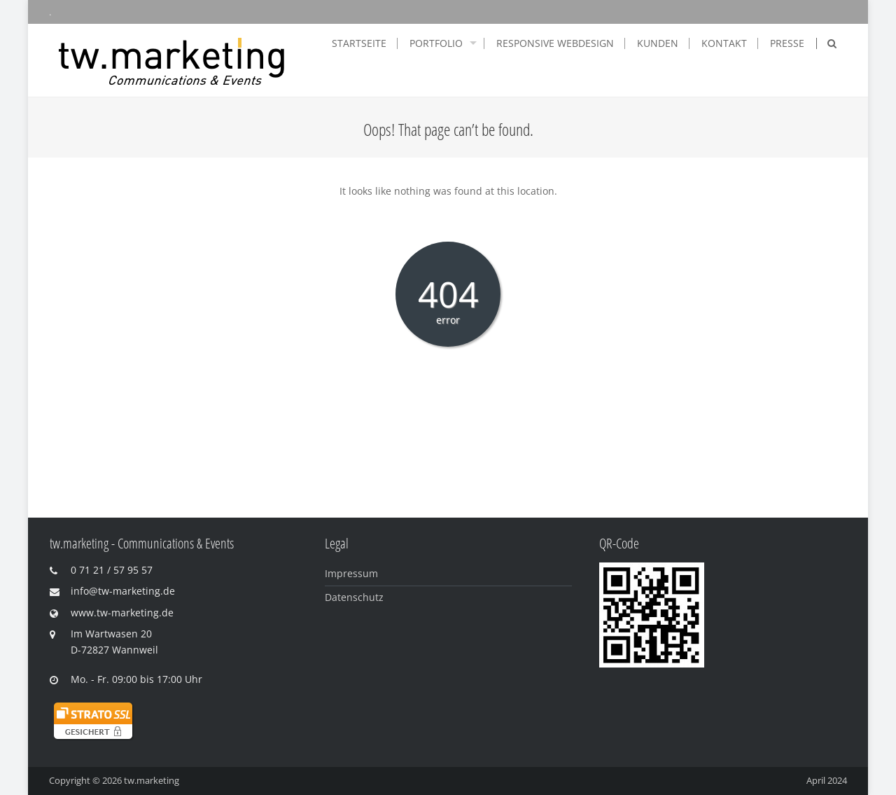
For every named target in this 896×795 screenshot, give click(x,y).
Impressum (351, 573)
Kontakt (724, 43)
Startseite (359, 43)
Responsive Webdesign (555, 43)
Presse (787, 43)
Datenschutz (354, 597)
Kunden (657, 43)
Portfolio (436, 43)
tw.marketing (151, 780)
